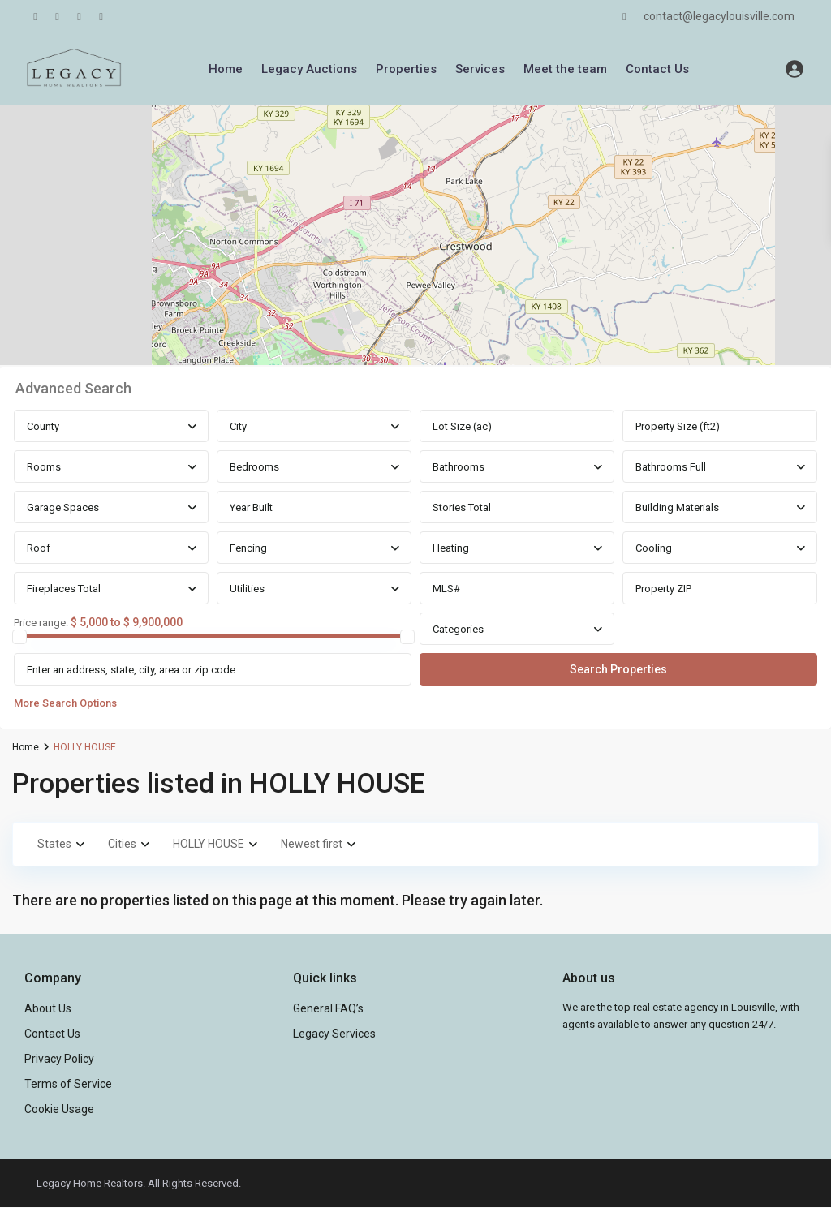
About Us (47, 1008)
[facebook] (35, 16)
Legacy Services (334, 1033)
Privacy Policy (59, 1058)
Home (226, 69)
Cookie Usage (59, 1109)
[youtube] (79, 16)
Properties (406, 69)
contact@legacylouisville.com (719, 16)
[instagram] (101, 16)
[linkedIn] (57, 16)
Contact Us (657, 69)
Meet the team (565, 69)
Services (480, 69)
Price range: (41, 623)
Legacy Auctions (309, 69)
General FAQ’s (328, 1008)
